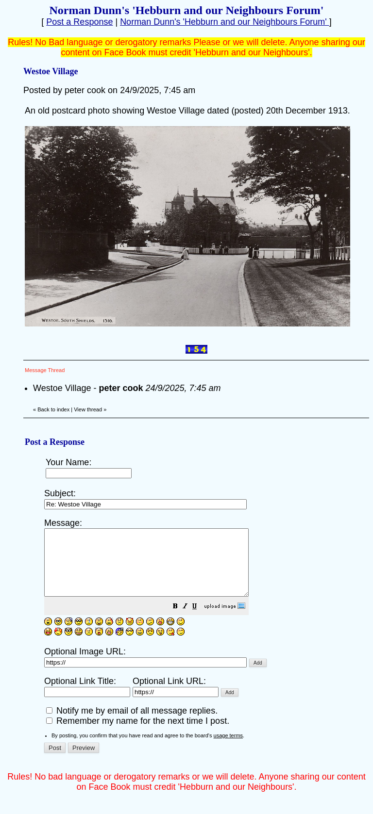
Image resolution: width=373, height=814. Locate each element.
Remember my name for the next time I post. (137, 734)
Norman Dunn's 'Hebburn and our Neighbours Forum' (224, 22)
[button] (199, 620)
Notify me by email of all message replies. (132, 724)
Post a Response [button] (79, 22)
